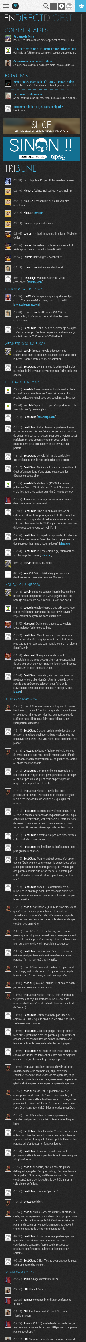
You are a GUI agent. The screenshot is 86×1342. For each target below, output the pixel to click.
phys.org (65, 543)
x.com (17, 692)
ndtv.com (46, 555)
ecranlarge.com (46, 417)
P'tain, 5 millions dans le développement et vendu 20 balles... (45, 40)
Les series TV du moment (28, 94)
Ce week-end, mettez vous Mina (32, 61)
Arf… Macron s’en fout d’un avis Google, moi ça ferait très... (45, 85)
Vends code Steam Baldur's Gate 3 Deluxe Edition (43, 82)
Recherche (46, 6)
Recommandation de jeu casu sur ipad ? (38, 107)
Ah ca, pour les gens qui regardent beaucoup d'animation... (45, 97)
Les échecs (19, 110)
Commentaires (26, 30)
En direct (24, 17)
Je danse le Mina (23, 36)
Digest (58, 17)
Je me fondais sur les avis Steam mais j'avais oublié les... (44, 64)
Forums (16, 75)
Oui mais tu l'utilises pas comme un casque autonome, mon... (45, 52)
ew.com (38, 213)
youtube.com (35, 282)
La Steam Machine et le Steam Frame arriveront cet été (45, 49)
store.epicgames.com (26, 304)
